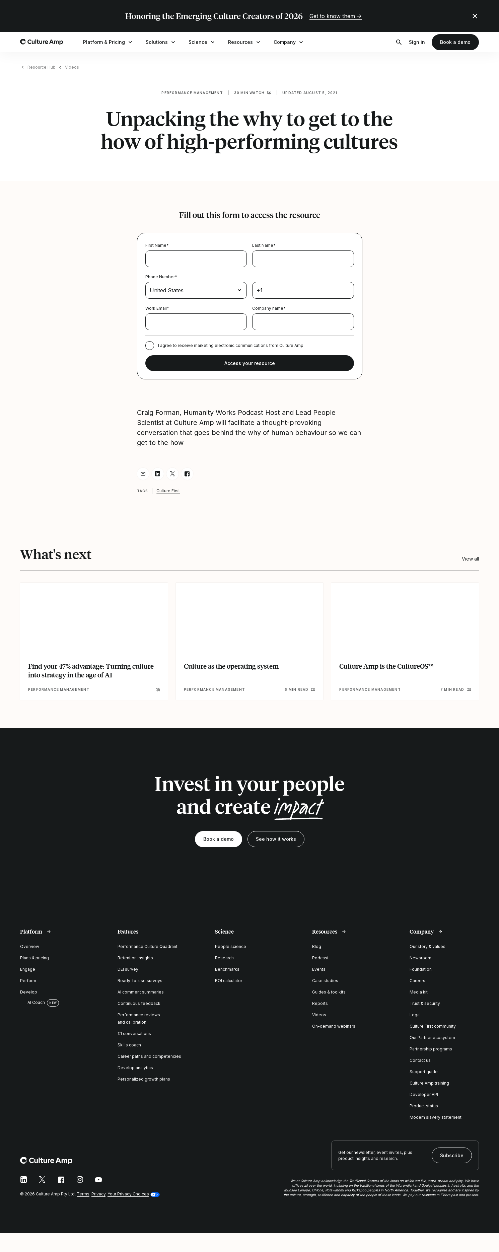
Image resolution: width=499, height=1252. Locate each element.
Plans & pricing (34, 957)
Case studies (325, 980)
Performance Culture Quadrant (147, 946)
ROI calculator (228, 980)
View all (470, 559)
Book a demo (455, 42)
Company (289, 42)
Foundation (421, 969)
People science (230, 946)
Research (224, 957)
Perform (28, 980)
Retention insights (135, 957)
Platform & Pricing (108, 42)
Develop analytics (135, 1067)
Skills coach (129, 1044)
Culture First (168, 490)
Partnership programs (431, 1048)
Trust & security (425, 1003)
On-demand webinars (333, 1026)
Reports (320, 1003)
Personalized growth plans (144, 1079)
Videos (72, 67)
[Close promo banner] (475, 16)
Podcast (320, 957)
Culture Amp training (429, 1083)
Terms (83, 1193)
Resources (245, 42)
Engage (27, 969)
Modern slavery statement (435, 1117)
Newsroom (420, 957)
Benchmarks (227, 969)
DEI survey (128, 969)
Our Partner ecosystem (432, 1037)
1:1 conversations (134, 1033)
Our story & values (427, 946)
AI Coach (32, 1002)
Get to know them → (335, 16)
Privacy (98, 1193)
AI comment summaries (141, 992)
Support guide (424, 1071)
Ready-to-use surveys (140, 980)
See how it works (276, 839)
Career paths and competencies (149, 1056)
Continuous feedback (139, 1003)
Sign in (417, 42)
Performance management (192, 93)
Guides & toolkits (329, 992)
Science (202, 42)
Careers (417, 980)
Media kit (419, 992)
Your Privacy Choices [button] (128, 1193)
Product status (424, 1105)
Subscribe (452, 1155)
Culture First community (433, 1026)
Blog (316, 946)
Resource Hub (41, 67)
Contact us (420, 1060)
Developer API (424, 1094)
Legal (415, 1014)
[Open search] (399, 42)
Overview (29, 946)
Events (319, 969)
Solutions (161, 42)
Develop (28, 992)
